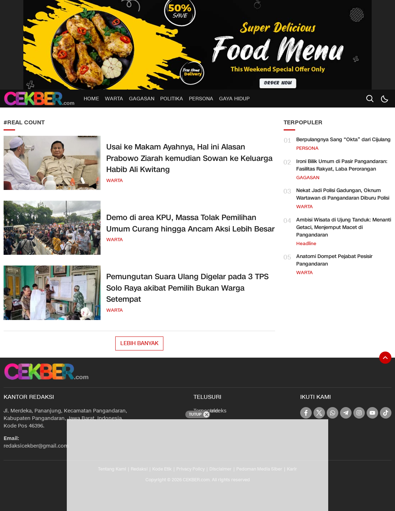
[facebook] (306, 413)
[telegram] (346, 413)
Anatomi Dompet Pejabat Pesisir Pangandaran (334, 260)
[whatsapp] (332, 413)
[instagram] (359, 413)
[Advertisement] (219, 464)
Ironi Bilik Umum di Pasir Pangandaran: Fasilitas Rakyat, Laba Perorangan (341, 165)
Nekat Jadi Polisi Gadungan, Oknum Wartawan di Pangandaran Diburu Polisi (342, 194)
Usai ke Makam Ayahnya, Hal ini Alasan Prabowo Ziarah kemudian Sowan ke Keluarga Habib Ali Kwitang (189, 158)
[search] (370, 98)
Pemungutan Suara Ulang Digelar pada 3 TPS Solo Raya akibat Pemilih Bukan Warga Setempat (187, 288)
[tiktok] (385, 413)
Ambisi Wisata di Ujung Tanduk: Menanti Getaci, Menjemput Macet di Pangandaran (343, 227)
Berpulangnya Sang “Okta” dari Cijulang (343, 139)
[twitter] (319, 413)
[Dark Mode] (384, 98)
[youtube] (372, 413)
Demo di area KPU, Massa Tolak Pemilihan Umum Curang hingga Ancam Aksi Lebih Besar (190, 223)
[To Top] (385, 358)
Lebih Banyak (139, 343)
